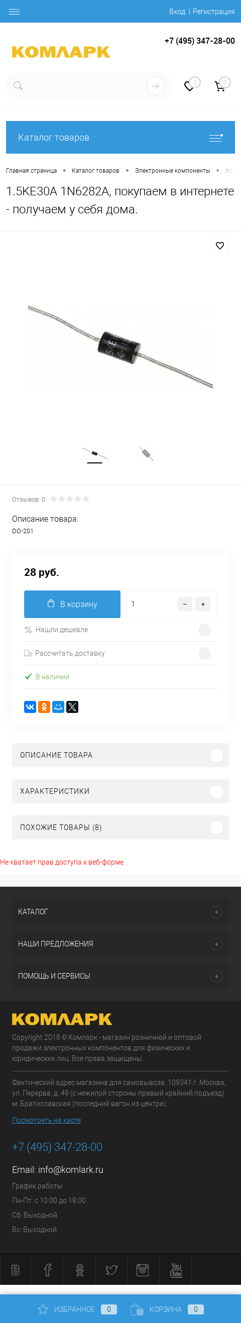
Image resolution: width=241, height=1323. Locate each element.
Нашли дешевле (56, 630)
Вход (177, 12)
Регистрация (214, 12)
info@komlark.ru (70, 1169)
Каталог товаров (120, 137)
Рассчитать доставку (64, 653)
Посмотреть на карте (46, 1120)
